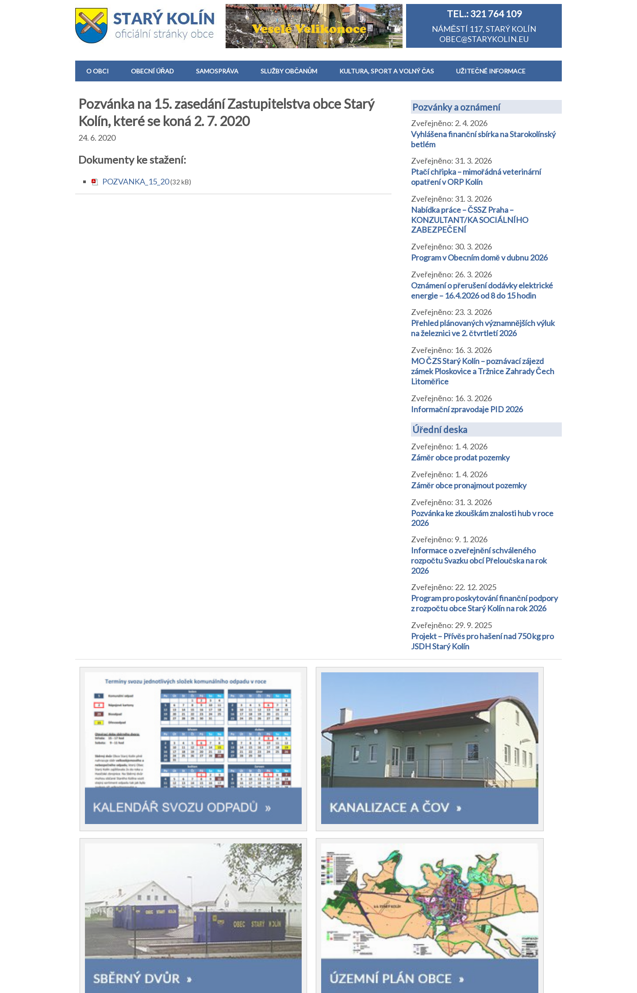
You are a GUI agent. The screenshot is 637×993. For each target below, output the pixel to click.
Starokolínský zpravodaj (127, 821)
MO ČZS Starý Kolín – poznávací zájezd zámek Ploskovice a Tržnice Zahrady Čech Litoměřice (482, 371)
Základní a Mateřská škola (374, 793)
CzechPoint (350, 877)
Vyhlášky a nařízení (241, 835)
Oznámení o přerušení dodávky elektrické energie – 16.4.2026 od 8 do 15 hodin (482, 290)
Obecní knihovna (359, 808)
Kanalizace (349, 849)
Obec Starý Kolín (120, 980)
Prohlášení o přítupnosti (368, 980)
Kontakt (101, 913)
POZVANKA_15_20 (135, 181)
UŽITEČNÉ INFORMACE (490, 71)
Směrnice (225, 849)
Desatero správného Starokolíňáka (122, 867)
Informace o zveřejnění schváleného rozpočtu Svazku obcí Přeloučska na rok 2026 (479, 560)
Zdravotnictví (354, 835)
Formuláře (226, 906)
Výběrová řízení (235, 892)
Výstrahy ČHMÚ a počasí (373, 918)
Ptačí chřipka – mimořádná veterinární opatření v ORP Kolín (476, 177)
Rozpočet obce (235, 863)
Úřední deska (439, 429)
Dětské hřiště (353, 821)
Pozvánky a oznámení (456, 106)
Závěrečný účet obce (245, 877)
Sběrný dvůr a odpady (367, 863)
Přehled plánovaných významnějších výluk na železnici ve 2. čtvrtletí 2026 (483, 328)
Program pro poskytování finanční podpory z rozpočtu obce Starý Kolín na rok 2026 (484, 603)
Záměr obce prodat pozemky (460, 457)
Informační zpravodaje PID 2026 (467, 409)
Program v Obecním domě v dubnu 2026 (479, 257)
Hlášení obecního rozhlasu (132, 900)
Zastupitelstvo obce (122, 835)
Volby (218, 821)
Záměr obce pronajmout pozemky (468, 485)
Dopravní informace (364, 904)
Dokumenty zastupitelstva (254, 920)
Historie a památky (119, 807)
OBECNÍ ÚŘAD (152, 71)
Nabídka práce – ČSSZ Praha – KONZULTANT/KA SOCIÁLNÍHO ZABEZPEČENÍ (469, 219)
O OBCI (97, 71)
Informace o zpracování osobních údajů (276, 980)
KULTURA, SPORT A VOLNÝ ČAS (386, 71)
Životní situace (355, 891)
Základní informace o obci (131, 793)
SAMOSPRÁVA (217, 71)
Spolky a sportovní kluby (128, 848)
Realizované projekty (123, 886)
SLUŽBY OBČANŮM (289, 71)
